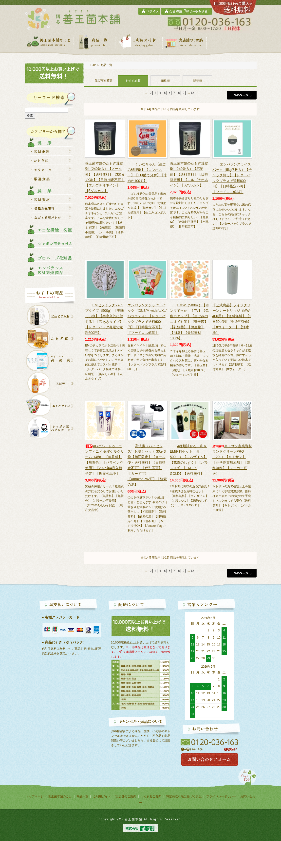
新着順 (197, 80)
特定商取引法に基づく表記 (184, 796)
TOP (93, 65)
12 (192, 93)
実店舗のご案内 (125, 796)
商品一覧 (106, 65)
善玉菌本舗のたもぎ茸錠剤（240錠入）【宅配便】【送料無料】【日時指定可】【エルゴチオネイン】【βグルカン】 (189, 174)
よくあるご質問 (151, 796)
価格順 (165, 80)
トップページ (35, 796)
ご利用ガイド (102, 796)
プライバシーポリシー (221, 796)
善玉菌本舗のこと (60, 796)
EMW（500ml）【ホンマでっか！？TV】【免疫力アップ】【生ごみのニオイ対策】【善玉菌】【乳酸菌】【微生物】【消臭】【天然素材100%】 (189, 321)
